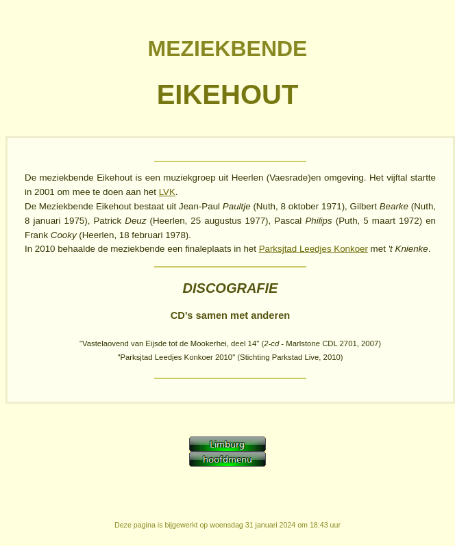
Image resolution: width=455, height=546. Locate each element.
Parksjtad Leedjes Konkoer (313, 249)
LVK (167, 192)
